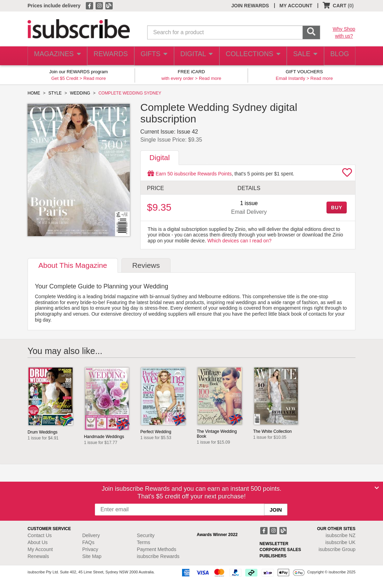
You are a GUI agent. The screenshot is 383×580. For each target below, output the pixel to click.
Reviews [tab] (146, 265)
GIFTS (152, 56)
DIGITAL (195, 56)
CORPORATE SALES (280, 549)
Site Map (92, 556)
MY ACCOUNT (295, 5)
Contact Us (40, 535)
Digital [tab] (159, 157)
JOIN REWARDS (250, 5)
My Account (40, 549)
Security (146, 535)
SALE (302, 56)
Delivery (91, 535)
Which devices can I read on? (240, 240)
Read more (94, 78)
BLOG (338, 56)
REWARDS (108, 56)
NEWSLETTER (274, 543)
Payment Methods (156, 549)
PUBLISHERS (273, 555)
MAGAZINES (56, 56)
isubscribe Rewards (158, 556)
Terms (143, 542)
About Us (38, 542)
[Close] (376, 488)
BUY (336, 207)
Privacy (90, 549)
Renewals (38, 556)
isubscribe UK (340, 542)
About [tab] (72, 265)
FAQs (88, 542)
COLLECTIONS (250, 56)
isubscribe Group (336, 549)
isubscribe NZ (340, 535)
